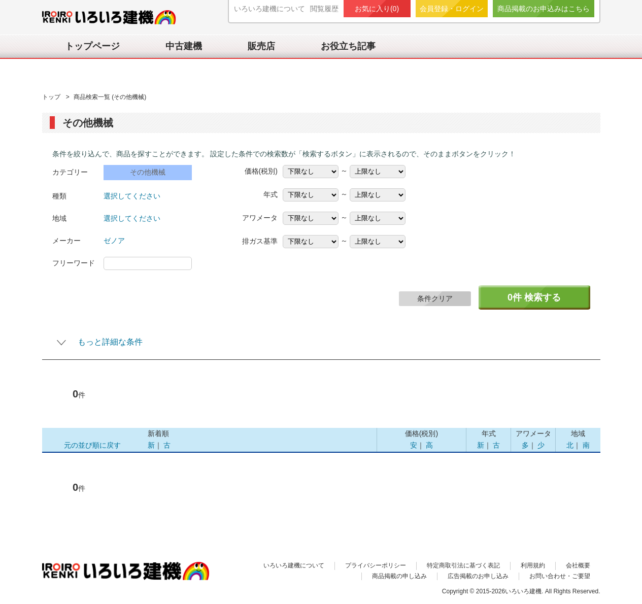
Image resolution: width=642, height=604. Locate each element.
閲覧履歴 (324, 9)
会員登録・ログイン (452, 9)
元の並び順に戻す (92, 445)
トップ (52, 96)
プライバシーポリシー (375, 565)
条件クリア (435, 298)
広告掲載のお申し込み (478, 576)
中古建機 (183, 46)
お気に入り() (377, 9)
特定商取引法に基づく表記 (463, 565)
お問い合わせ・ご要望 (559, 576)
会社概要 (578, 565)
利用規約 (533, 565)
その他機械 (147, 172)
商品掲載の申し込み (399, 576)
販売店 (261, 46)
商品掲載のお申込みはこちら (543, 9)
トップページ (92, 46)
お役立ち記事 (348, 46)
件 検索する (534, 297)
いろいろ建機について (269, 9)
